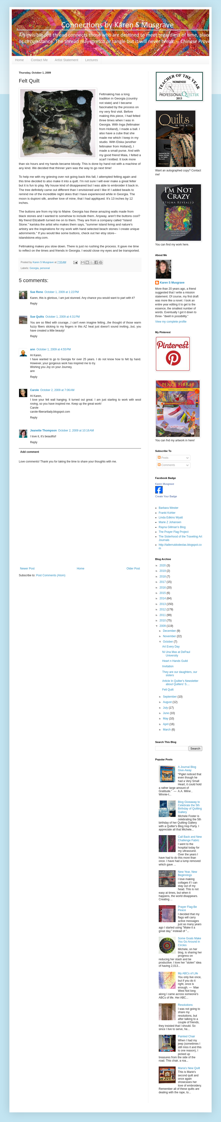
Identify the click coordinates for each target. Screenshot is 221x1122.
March (167, 729)
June (166, 713)
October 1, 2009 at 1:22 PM (61, 292)
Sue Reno (36, 292)
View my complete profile (170, 321)
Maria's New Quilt (189, 1068)
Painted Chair (186, 1036)
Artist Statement (66, 60)
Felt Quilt (168, 689)
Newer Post (27, 568)
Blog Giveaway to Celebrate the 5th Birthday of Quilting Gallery (190, 807)
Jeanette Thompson (43, 430)
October (168, 641)
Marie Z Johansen (170, 522)
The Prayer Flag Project (174, 531)
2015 (163, 593)
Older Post (133, 568)
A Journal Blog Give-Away (187, 768)
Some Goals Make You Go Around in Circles (189, 942)
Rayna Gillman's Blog (172, 527)
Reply (33, 303)
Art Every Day (171, 646)
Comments (166, 465)
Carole (34, 390)
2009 (163, 626)
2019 (163, 571)
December (170, 630)
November (170, 636)
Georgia (34, 268)
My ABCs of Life (188, 973)
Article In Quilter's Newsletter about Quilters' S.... (180, 682)
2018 (163, 576)
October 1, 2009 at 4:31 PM (62, 316)
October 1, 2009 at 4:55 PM (53, 349)
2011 (163, 615)
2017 (163, 582)
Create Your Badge (166, 496)
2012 (163, 609)
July (166, 707)
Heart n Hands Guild (175, 661)
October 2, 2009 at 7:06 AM (57, 390)
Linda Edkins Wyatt (171, 517)
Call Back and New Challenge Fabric (190, 838)
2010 (163, 620)
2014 (163, 598)
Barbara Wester (168, 508)
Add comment (29, 452)
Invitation (168, 666)
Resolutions (185, 1005)
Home (19, 60)
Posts (163, 457)
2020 (163, 565)
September (170, 696)
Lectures (91, 60)
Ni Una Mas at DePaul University (176, 653)
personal (45, 268)
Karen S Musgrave (172, 282)
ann (32, 349)
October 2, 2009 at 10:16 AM (76, 430)
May (166, 718)
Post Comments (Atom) (50, 575)
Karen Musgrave (164, 483)
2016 (163, 587)
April (166, 724)
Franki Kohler (167, 512)
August (168, 702)
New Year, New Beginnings (187, 873)
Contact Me (39, 60)
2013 (163, 604)
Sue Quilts (37, 316)
